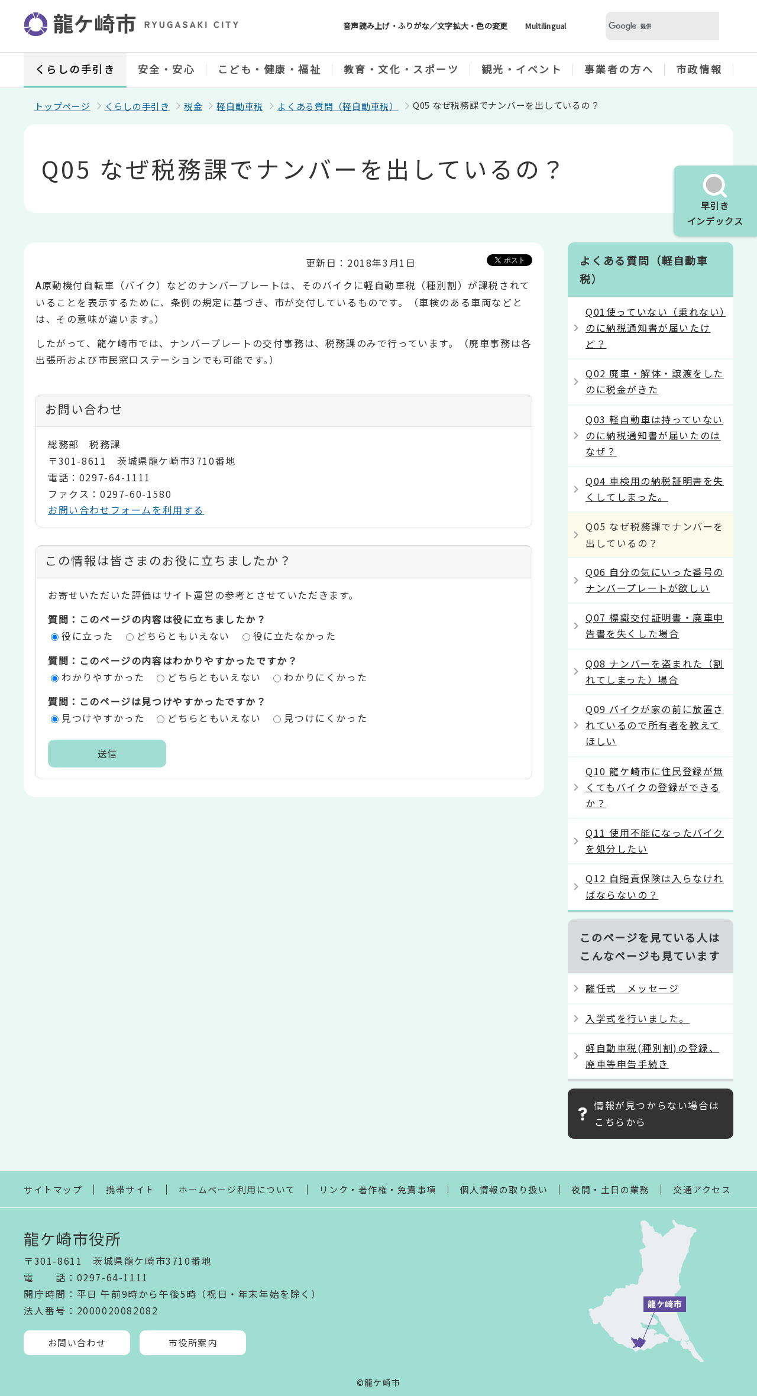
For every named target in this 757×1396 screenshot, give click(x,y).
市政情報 (699, 68)
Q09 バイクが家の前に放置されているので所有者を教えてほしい (654, 725)
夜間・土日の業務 (610, 1189)
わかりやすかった (103, 677)
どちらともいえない (183, 636)
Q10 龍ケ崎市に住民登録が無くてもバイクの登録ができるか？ (654, 787)
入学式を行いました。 (637, 1018)
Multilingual (545, 25)
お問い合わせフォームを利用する (126, 510)
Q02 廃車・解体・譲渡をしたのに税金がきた (654, 381)
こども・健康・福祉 (270, 68)
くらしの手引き (75, 68)
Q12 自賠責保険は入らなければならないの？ (654, 886)
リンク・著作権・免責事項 (377, 1189)
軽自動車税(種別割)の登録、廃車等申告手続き (652, 1056)
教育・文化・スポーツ (402, 68)
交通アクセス (702, 1189)
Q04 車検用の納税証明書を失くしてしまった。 (654, 489)
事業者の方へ (619, 68)
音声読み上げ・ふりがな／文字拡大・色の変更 (425, 25)
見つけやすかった (103, 718)
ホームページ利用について (237, 1189)
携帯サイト (130, 1189)
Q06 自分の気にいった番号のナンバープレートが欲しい (654, 580)
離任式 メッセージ (632, 988)
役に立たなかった (295, 636)
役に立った (88, 636)
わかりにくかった (325, 677)
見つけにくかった (325, 718)
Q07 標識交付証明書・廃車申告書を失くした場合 (654, 625)
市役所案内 (193, 1342)
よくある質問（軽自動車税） (338, 106)
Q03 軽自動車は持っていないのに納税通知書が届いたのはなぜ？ (654, 435)
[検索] (648, 26)
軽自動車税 (239, 106)
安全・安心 (167, 68)
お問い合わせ (77, 1342)
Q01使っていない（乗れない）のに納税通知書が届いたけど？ (655, 328)
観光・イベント (521, 68)
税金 (193, 106)
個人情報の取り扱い (504, 1189)
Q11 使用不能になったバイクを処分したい (654, 840)
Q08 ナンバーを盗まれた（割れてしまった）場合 (654, 671)
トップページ (62, 106)
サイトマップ (53, 1189)
